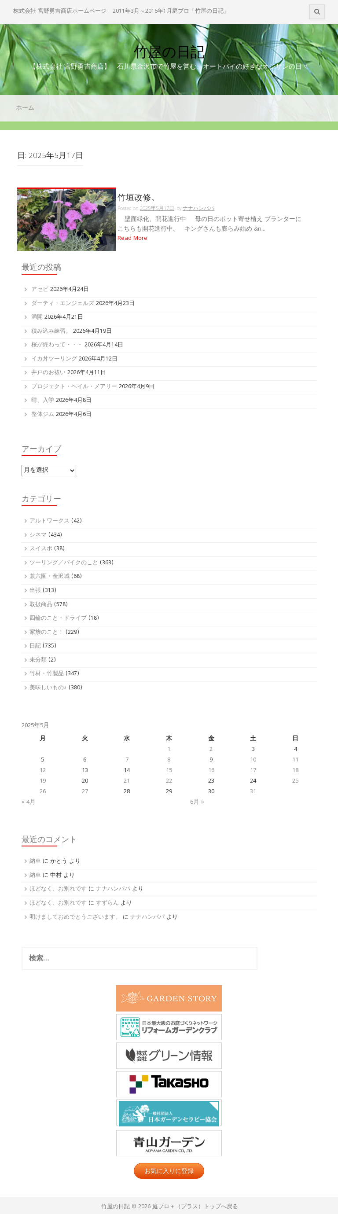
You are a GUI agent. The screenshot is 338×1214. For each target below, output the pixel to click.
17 (253, 771)
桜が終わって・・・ (57, 345)
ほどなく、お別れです (58, 889)
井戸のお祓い (48, 373)
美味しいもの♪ (48, 688)
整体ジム (42, 414)
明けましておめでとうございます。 (75, 917)
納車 (35, 861)
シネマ (38, 535)
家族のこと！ (46, 632)
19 (43, 781)
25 (295, 781)
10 (253, 760)
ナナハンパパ (113, 889)
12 (43, 771)
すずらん (107, 903)
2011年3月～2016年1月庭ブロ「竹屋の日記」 (171, 11)
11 (295, 760)
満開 (37, 317)
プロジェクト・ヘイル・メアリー (74, 387)
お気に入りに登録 (169, 1170)
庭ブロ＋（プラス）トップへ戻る (195, 1207)
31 (253, 792)
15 (169, 771)
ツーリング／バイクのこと (63, 563)
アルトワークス (49, 521)
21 (127, 781)
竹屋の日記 (169, 52)
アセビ (39, 289)
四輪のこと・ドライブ (58, 618)
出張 (35, 591)
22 (169, 781)
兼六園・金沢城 (49, 576)
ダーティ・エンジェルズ (62, 304)
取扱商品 (40, 605)
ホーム (25, 108)
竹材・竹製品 (46, 674)
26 (43, 792)
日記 (35, 646)
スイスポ (40, 549)
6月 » (197, 802)
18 (295, 771)
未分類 (38, 660)
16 (211, 771)
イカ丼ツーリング (54, 359)
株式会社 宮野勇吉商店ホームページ (60, 11)
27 (85, 792)
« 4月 (29, 802)
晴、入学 (42, 400)
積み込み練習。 (51, 331)
